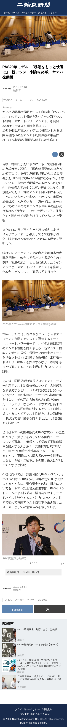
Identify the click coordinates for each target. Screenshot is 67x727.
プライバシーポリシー (27, 709)
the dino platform (37, 722)
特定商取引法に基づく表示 (35, 714)
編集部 (17, 90)
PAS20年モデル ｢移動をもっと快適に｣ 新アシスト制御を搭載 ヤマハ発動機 (33, 72)
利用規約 (47, 709)
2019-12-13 (20, 87)
